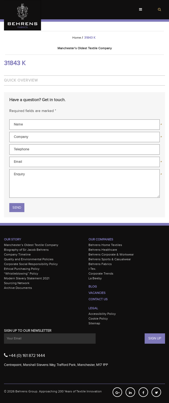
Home (76, 37)
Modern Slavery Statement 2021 (26, 278)
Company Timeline (17, 254)
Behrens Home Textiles (105, 245)
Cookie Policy (98, 318)
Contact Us (98, 299)
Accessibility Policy (102, 314)
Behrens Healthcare (102, 250)
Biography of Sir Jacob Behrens (26, 250)
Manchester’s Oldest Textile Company (31, 245)
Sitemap (94, 323)
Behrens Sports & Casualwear (109, 259)
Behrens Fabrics (100, 264)
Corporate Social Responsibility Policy (31, 264)
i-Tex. (92, 269)
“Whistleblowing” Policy (21, 273)
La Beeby (95, 278)
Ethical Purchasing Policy (21, 269)
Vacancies (96, 293)
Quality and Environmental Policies (29, 259)
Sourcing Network (16, 283)
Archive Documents (18, 288)
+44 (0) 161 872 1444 (24, 355)
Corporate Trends (100, 273)
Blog (92, 286)
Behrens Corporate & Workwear (111, 254)
